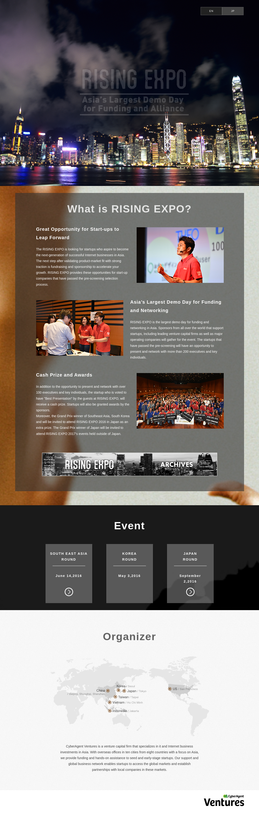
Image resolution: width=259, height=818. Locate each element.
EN (211, 11)
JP (233, 11)
